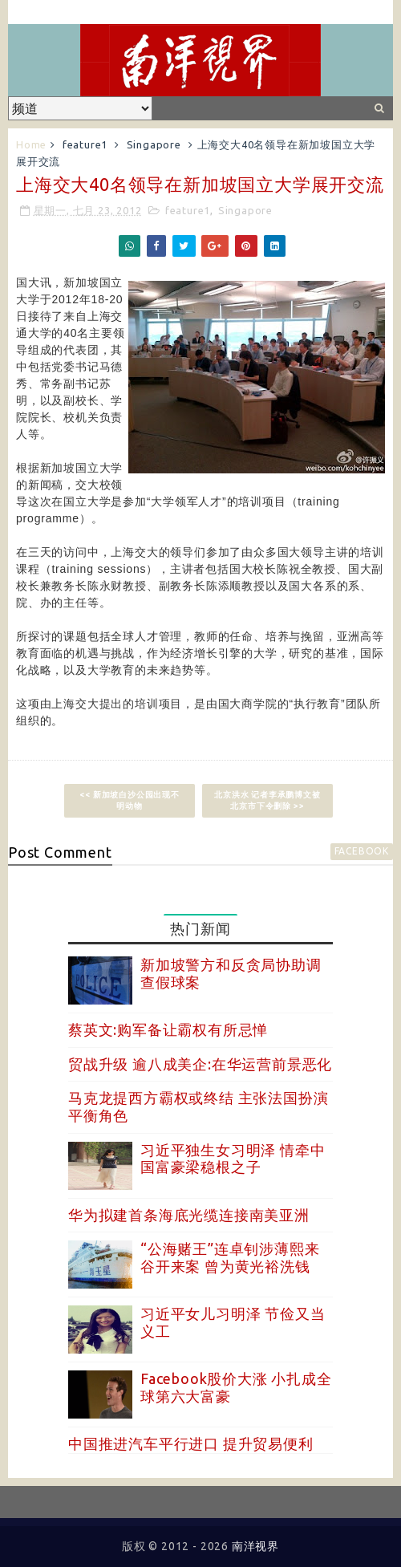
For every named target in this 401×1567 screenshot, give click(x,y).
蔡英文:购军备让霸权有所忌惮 (168, 1029)
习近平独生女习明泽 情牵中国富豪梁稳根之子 (232, 1158)
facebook (361, 851)
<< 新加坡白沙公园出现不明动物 (129, 800)
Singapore (154, 144)
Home (31, 144)
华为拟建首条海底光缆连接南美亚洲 (189, 1215)
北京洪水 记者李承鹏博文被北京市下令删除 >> (267, 800)
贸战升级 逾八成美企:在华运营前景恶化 (200, 1064)
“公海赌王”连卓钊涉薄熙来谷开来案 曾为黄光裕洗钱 (229, 1257)
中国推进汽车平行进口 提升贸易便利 (191, 1443)
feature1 (85, 144)
